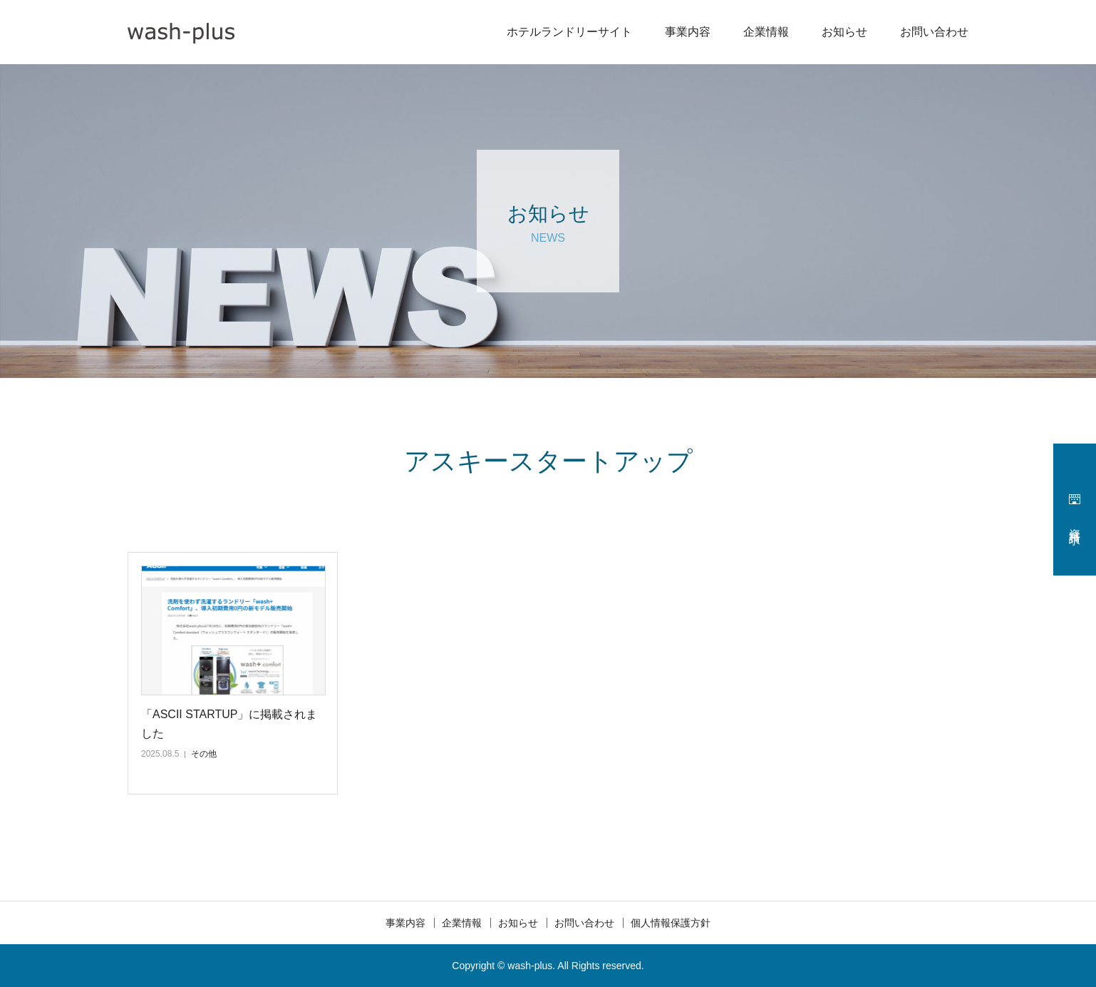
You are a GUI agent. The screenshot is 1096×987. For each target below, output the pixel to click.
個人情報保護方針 (670, 923)
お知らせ (844, 32)
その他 (204, 754)
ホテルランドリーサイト (569, 32)
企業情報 (766, 32)
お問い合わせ (934, 32)
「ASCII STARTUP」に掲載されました (229, 724)
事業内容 (687, 32)
